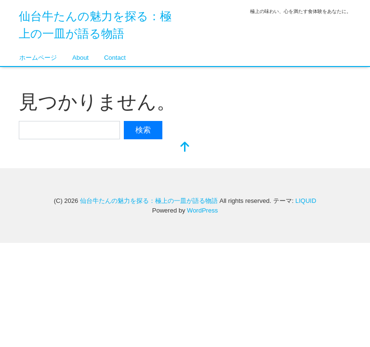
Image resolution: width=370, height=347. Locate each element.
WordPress (202, 210)
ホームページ (38, 57)
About (80, 57)
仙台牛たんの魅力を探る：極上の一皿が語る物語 (149, 200)
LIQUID (305, 200)
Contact (115, 57)
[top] (185, 147)
